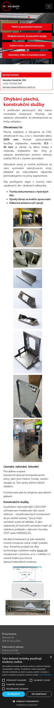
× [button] (51, 657)
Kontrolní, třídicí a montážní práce (27, 55)
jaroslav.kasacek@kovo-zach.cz (18, 87)
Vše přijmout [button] (13, 694)
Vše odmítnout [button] (39, 694)
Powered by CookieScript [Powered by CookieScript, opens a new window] (27, 705)
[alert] (27, 681)
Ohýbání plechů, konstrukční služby (27, 36)
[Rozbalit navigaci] (49, 6)
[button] (27, 701)
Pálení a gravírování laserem (27, 26)
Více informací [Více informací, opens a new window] (45, 675)
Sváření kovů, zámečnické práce (27, 45)
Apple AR (42, 550)
